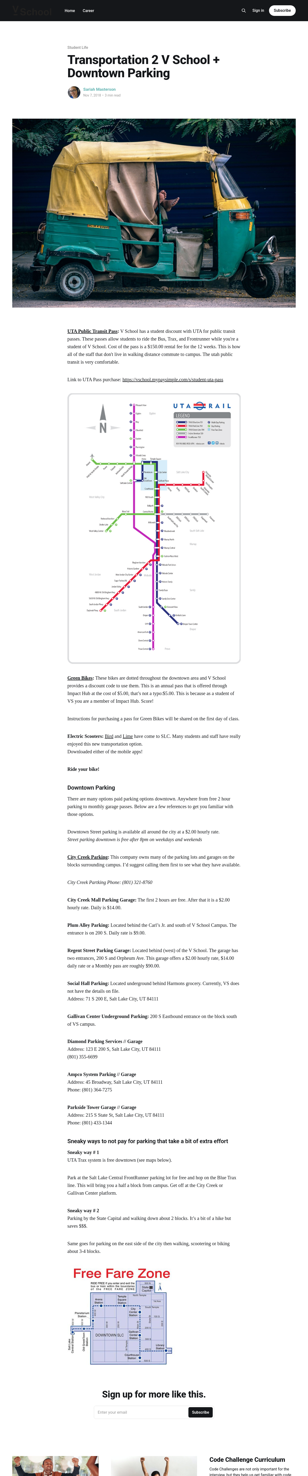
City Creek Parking (87, 857)
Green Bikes (80, 678)
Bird (109, 736)
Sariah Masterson (99, 89)
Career (88, 10)
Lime (128, 736)
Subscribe (282, 10)
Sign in (258, 10)
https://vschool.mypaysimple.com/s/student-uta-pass (172, 379)
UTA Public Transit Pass (92, 331)
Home (70, 10)
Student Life (77, 47)
